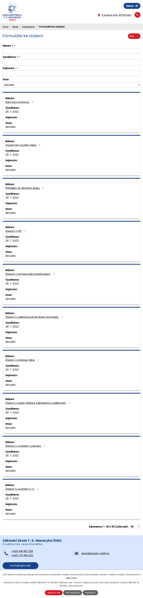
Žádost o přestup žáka (22, 360)
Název (8, 45)
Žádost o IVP (16, 231)
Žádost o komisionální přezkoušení (30, 274)
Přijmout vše (54, 592)
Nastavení (90, 592)
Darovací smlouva (19, 102)
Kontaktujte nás (20, 565)
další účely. (71, 577)
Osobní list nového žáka (23, 145)
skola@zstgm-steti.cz (95, 553)
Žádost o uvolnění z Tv (22, 489)
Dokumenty (28, 26)
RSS (134, 36)
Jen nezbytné (73, 592)
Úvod (5, 26)
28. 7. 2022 (12, 111)
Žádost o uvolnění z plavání (25, 446)
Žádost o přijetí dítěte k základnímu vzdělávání (38, 403)
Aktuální (10, 127)
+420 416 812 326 (22, 551)
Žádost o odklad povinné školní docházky (34, 317)
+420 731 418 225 (22, 555)
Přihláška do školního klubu (25, 188)
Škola (15, 26)
